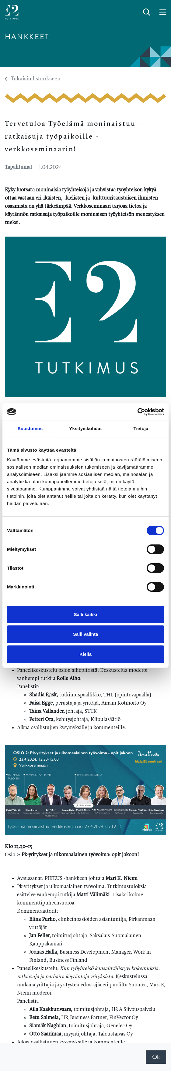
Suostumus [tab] (30, 428)
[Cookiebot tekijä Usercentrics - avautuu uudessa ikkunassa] (137, 412)
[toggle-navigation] (162, 12)
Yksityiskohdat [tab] (85, 428)
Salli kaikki (85, 614)
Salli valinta (85, 634)
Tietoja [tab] (141, 428)
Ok (156, 1056)
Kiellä (85, 654)
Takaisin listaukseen (33, 79)
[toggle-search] (147, 12)
